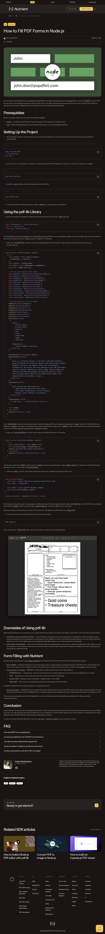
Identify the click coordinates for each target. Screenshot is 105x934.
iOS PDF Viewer (24, 902)
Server (34, 889)
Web (6, 783)
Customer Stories (48, 890)
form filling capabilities (32, 661)
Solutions (35, 894)
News (47, 904)
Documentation (64, 885)
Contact (88, 881)
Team (74, 889)
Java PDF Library (22, 882)
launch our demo (52, 719)
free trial (41, 719)
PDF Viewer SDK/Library (23, 907)
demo (82, 667)
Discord (88, 894)
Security (75, 885)
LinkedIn (88, 885)
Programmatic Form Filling (16, 670)
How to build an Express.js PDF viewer (82, 856)
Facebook (88, 902)
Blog (47, 881)
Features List (49, 900)
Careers (74, 894)
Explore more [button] (95, 830)
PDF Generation (24, 912)
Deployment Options (49, 909)
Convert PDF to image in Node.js (46, 856)
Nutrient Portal (64, 889)
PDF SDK (22, 898)
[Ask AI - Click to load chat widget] (99, 928)
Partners (75, 898)
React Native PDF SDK (23, 893)
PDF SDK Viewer (24, 888)
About (74, 881)
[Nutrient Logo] (18, 9)
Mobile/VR (35, 885)
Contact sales (86, 8)
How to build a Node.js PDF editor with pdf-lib (16, 856)
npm (8, 125)
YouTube (88, 889)
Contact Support (61, 895)
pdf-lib (70, 101)
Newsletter (49, 914)
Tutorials (48, 896)
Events (47, 885)
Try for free (73, 8)
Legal (74, 902)
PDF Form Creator (13, 690)
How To (19, 783)
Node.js (9, 122)
